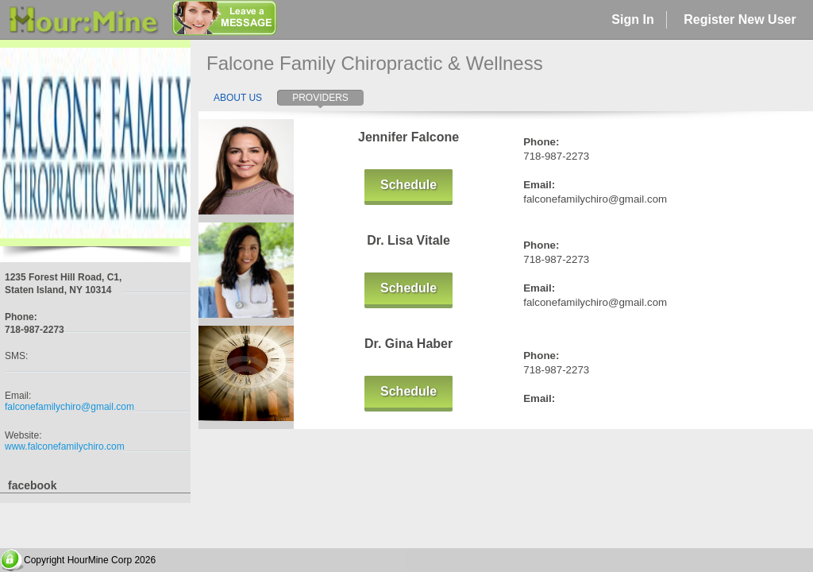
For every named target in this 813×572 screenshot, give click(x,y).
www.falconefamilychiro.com (65, 446)
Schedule (408, 184)
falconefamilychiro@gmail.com (69, 406)
